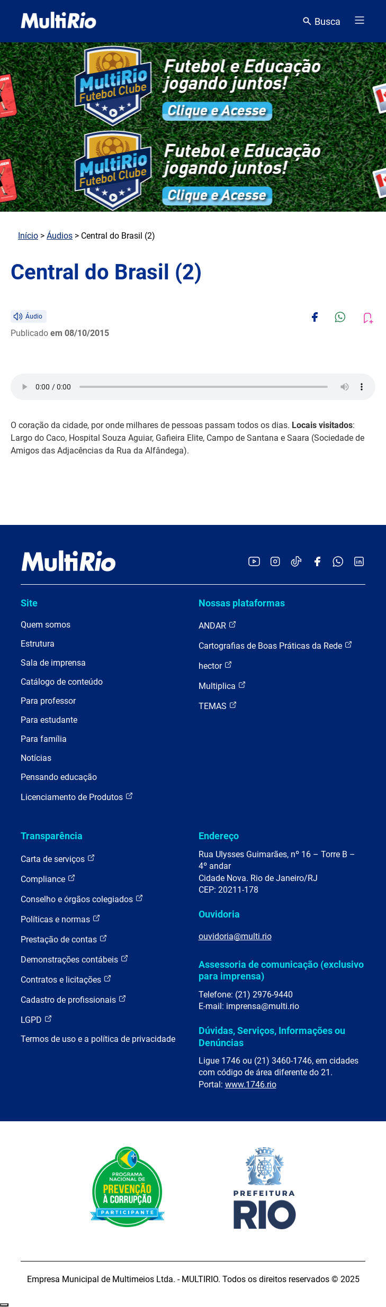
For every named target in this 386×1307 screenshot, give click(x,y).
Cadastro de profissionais (74, 999)
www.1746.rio (250, 1084)
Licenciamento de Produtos (77, 796)
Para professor (48, 701)
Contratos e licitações (66, 979)
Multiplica (222, 685)
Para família (44, 739)
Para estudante (49, 720)
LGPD (36, 1019)
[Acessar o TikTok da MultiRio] (296, 562)
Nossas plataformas (242, 603)
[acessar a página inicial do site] (58, 21)
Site (29, 603)
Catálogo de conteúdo (62, 682)
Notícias (36, 758)
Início (28, 236)
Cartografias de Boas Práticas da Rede (276, 645)
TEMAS (218, 705)
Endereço (219, 835)
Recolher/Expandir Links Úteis (4, 1304)
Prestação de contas (64, 939)
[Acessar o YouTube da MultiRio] (254, 562)
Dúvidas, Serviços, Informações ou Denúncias (272, 1036)
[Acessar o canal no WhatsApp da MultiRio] (338, 562)
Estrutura (38, 644)
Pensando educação (59, 777)
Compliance (48, 878)
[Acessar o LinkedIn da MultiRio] (359, 562)
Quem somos (45, 625)
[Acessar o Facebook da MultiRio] (317, 562)
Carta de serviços (58, 858)
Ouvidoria (219, 914)
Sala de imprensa (53, 663)
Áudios (60, 236)
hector (215, 665)
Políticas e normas (61, 918)
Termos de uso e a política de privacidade (98, 1039)
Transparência (52, 835)
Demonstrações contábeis (75, 959)
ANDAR (218, 625)
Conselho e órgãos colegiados (82, 898)
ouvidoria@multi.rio (235, 936)
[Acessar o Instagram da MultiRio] (275, 562)
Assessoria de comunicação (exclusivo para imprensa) (281, 970)
